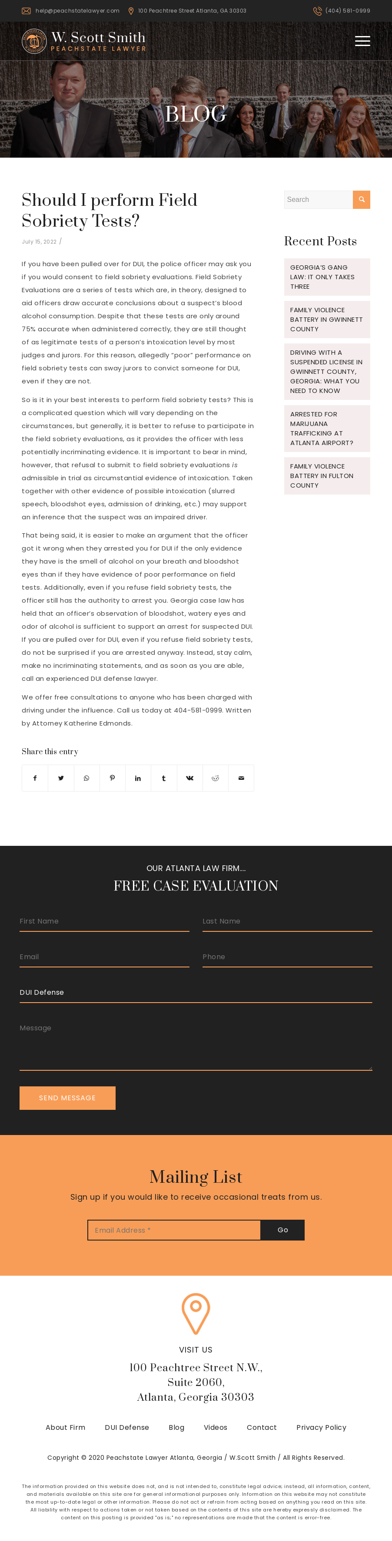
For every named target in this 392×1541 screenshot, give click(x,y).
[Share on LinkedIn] (138, 778)
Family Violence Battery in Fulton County (322, 476)
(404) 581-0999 (348, 10)
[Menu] (358, 40)
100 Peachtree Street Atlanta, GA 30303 (192, 10)
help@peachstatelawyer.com (78, 10)
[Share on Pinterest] (112, 778)
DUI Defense (127, 1427)
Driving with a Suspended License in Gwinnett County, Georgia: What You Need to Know (326, 371)
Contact (262, 1427)
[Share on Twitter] (60, 778)
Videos (216, 1427)
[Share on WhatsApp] (87, 778)
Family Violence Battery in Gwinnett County (326, 319)
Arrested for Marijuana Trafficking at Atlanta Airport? (321, 428)
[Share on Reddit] (215, 778)
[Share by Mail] (241, 778)
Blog (176, 1427)
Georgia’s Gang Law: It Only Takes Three (322, 277)
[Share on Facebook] (35, 778)
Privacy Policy (321, 1427)
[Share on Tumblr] (163, 778)
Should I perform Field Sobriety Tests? (109, 211)
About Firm (66, 1427)
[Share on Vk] (190, 778)
